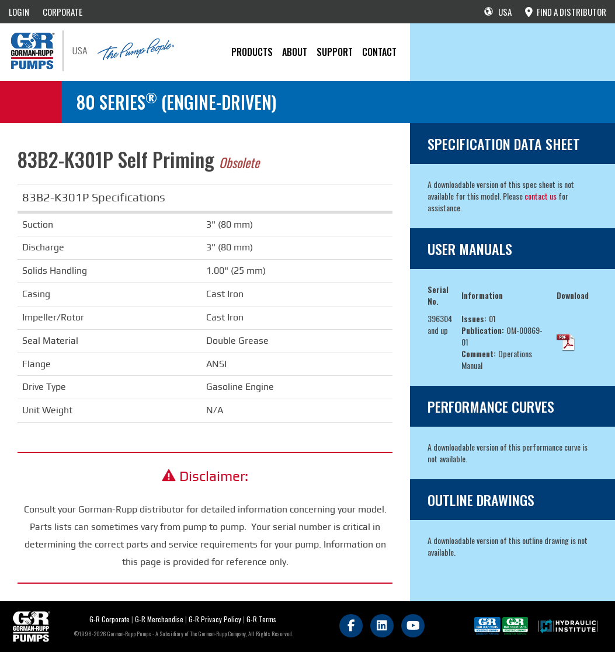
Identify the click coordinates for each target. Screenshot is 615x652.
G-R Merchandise (159, 619)
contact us (540, 196)
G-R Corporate (109, 619)
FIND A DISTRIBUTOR (565, 11)
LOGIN (19, 11)
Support (335, 52)
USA (498, 11)
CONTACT (379, 52)
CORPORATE (62, 11)
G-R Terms (261, 619)
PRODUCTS (252, 52)
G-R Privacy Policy (215, 619)
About (294, 52)
